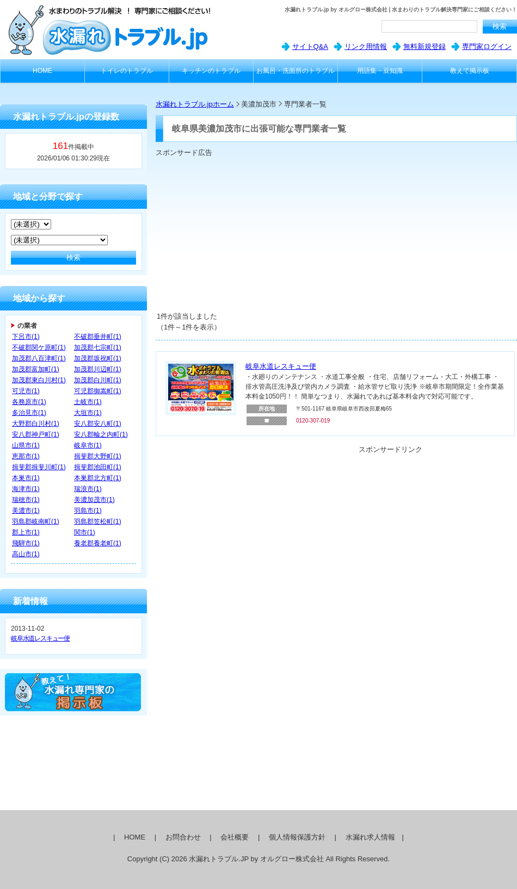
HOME (42, 70)
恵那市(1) (26, 456)
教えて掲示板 (469, 70)
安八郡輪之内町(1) (101, 434)
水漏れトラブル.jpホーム (195, 104)
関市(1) (84, 532)
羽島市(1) (88, 510)
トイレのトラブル (127, 70)
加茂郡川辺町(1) (97, 369)
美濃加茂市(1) (94, 499)
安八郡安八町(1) (97, 423)
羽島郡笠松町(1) (97, 521)
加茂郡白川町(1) (97, 380)
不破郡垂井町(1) (97, 336)
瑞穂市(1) (26, 499)
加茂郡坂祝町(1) (97, 358)
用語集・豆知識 (380, 70)
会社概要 (234, 837)
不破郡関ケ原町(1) (39, 347)
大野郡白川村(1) (35, 423)
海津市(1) (26, 489)
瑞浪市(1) (88, 489)
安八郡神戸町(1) (35, 434)
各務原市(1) (29, 402)
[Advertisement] (294, 234)
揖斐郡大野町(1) (97, 456)
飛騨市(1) (26, 543)
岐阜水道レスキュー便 (40, 638)
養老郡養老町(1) (97, 543)
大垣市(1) (88, 412)
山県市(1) (26, 445)
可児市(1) (26, 391)
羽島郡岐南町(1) (35, 521)
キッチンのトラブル (211, 70)
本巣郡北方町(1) (97, 478)
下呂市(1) (26, 336)
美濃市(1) (26, 510)
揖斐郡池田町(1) (97, 467)
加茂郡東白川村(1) (39, 380)
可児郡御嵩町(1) (97, 391)
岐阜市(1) (88, 445)
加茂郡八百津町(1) (39, 358)
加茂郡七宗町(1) (97, 347)
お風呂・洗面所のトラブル (295, 70)
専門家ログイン (487, 46)
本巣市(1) (26, 478)
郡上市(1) (26, 532)
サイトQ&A (310, 46)
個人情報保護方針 (297, 837)
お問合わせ (183, 837)
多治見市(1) (29, 412)
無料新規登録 (424, 46)
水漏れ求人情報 (370, 837)
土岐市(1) (88, 402)
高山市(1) (26, 554)
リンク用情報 (365, 46)
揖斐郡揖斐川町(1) (39, 467)
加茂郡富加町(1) (35, 369)
